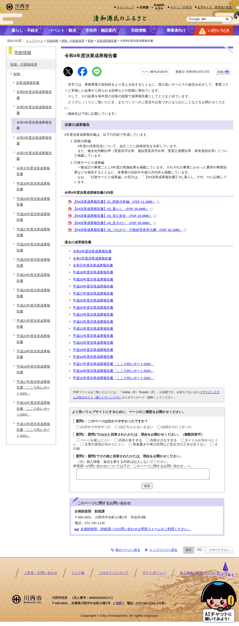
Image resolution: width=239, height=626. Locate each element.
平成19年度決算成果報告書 (93, 350)
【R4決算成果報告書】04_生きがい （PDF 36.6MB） (114, 223)
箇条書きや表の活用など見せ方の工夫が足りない (169, 444)
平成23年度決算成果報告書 (93, 321)
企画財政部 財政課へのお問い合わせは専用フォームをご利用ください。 (136, 529)
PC (200, 550)
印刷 (220, 71)
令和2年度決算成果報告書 (92, 258)
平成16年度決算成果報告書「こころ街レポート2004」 (113, 371)
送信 (147, 486)
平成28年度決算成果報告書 (93, 286)
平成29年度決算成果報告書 (93, 279)
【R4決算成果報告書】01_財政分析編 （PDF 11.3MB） (116, 201)
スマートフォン (219, 550)
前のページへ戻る (127, 550)
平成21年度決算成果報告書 (93, 336)
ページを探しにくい (95, 440)
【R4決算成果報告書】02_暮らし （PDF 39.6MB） (113, 209)
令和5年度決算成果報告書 (34, 110)
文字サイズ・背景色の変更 (214, 7)
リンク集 (78, 573)
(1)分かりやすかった (95, 427)
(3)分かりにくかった (176, 427)
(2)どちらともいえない (136, 427)
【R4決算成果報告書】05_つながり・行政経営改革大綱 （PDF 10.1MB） (129, 230)
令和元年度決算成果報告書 (93, 265)
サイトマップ (125, 7)
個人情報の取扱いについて (200, 573)
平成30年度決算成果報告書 (93, 272)
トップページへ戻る (163, 550)
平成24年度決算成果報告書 (93, 314)
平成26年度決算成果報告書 (93, 300)
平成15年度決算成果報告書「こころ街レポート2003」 (113, 378)
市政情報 (52, 40)
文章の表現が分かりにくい (105, 444)
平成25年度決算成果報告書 (93, 307)
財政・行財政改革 (72, 40)
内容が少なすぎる (163, 440)
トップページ (34, 40)
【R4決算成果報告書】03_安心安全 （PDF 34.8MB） (114, 216)
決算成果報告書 (107, 40)
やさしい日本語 (181, 7)
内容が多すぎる (130, 440)
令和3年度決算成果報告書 (92, 251)
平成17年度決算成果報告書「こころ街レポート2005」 (113, 364)
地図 (118, 603)
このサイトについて (113, 573)
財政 (90, 40)
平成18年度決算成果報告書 (93, 357)
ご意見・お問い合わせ (40, 573)
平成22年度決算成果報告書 (93, 328)
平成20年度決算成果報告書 (93, 342)
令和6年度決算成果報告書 (34, 94)
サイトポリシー (154, 573)
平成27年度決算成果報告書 (93, 293)
